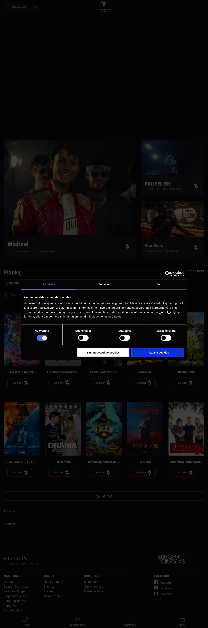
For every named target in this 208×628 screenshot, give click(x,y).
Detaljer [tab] (104, 284)
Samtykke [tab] (48, 284)
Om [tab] (159, 284)
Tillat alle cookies (157, 352)
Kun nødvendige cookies (103, 352)
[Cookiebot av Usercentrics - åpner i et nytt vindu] (168, 273)
